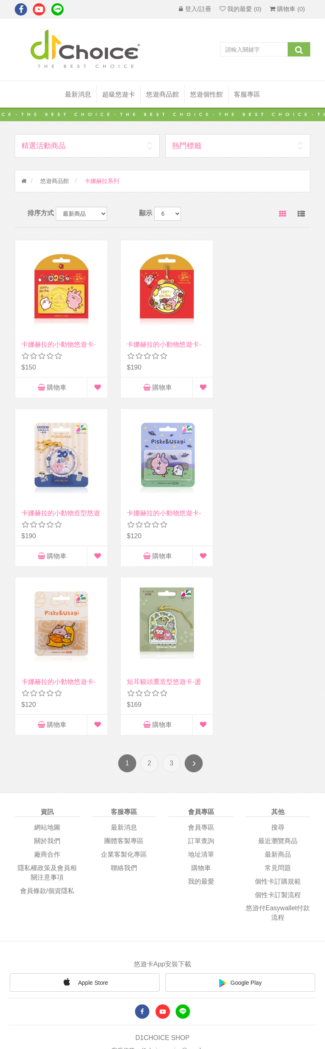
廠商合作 (47, 679)
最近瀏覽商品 (278, 666)
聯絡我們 (124, 693)
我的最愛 (201, 706)
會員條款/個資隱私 (47, 716)
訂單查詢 (201, 666)
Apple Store (84, 807)
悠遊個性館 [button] (206, 94)
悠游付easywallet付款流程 (278, 738)
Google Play (240, 808)
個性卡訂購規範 (278, 706)
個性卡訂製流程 (278, 720)
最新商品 (278, 679)
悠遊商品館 (54, 181)
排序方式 (40, 213)
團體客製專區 (124, 666)
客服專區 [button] (247, 94)
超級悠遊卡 (118, 94)
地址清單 (201, 679)
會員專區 (201, 653)
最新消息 (78, 94)
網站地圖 (47, 653)
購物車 (50, 384)
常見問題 (278, 693)
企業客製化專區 (124, 679)
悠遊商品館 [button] (162, 94)
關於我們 (47, 666)
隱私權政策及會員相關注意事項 (47, 698)
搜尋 (277, 653)
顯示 (145, 213)
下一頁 (194, 589)
